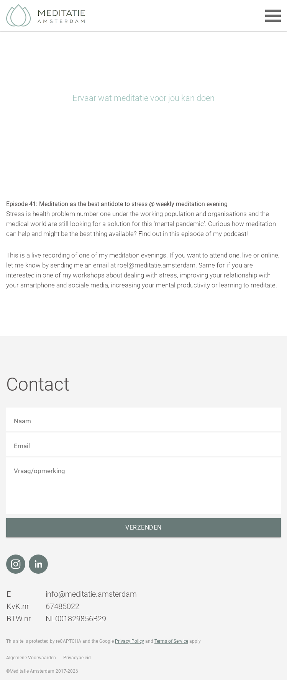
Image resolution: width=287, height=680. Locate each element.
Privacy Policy (129, 641)
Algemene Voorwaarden (31, 657)
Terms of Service (171, 641)
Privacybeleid (77, 657)
